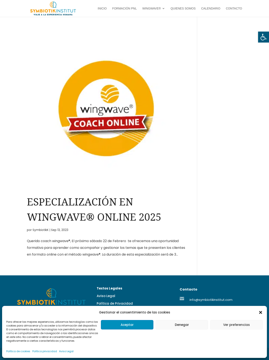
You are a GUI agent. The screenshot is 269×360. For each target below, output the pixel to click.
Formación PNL (124, 8)
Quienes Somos (183, 8)
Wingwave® (151, 8)
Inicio (102, 8)
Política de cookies (18, 351)
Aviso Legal (66, 351)
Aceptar (127, 325)
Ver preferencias (236, 325)
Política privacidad (44, 351)
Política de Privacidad (115, 303)
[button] (263, 37)
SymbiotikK (41, 230)
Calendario (210, 8)
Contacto (234, 8)
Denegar (182, 325)
